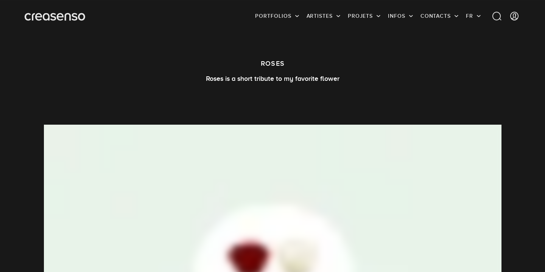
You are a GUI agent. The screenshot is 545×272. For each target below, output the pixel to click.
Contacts (435, 17)
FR (469, 17)
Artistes (320, 17)
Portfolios (273, 17)
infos (396, 17)
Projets (360, 17)
